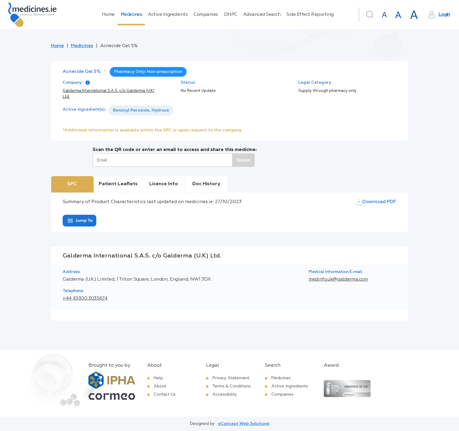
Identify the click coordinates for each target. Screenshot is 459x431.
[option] (141, 110)
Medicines (131, 14)
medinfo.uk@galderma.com (338, 279)
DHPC (230, 14)
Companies (205, 14)
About (160, 386)
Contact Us (165, 394)
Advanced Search (262, 14)
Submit (243, 160)
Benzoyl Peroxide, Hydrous (141, 110)
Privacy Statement (231, 378)
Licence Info (163, 184)
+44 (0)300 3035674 (85, 298)
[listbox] (141, 110)
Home (108, 14)
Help (158, 378)
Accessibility (225, 394)
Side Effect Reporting (310, 14)
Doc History (206, 184)
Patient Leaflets (118, 184)
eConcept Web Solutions (243, 424)
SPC (72, 184)
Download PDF (375, 201)
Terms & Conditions (232, 386)
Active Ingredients (168, 14)
